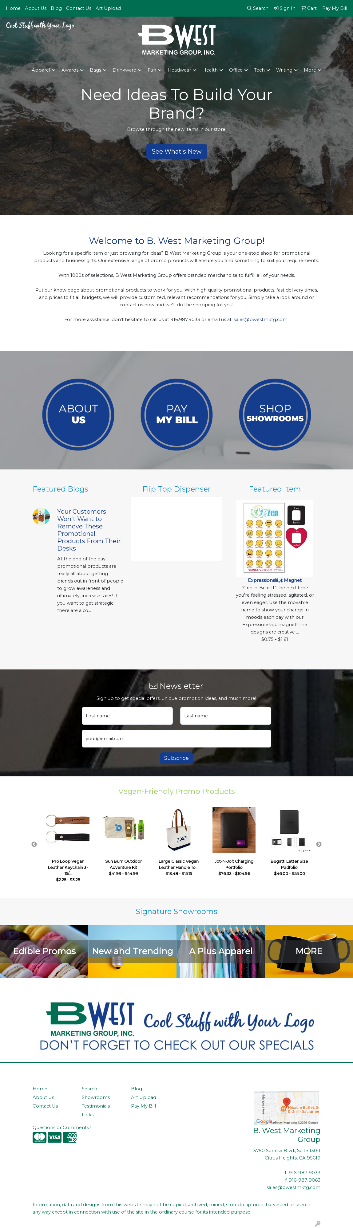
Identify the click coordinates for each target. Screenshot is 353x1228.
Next (319, 845)
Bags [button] (95, 70)
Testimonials (96, 1106)
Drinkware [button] (124, 70)
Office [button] (236, 70)
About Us (35, 8)
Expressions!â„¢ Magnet (275, 580)
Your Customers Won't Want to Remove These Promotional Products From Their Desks (89, 530)
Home (13, 8)
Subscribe (176, 758)
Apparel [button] (41, 70)
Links (87, 1114)
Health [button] (210, 70)
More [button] (310, 70)
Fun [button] (152, 70)
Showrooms (96, 1097)
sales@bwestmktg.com (261, 319)
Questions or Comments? (62, 1127)
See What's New (177, 151)
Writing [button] (284, 70)
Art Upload (108, 8)
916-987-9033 (304, 1172)
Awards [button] (69, 70)
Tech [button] (259, 70)
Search (89, 1089)
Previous (34, 845)
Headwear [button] (179, 70)
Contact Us (78, 8)
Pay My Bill (143, 1106)
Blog (56, 8)
